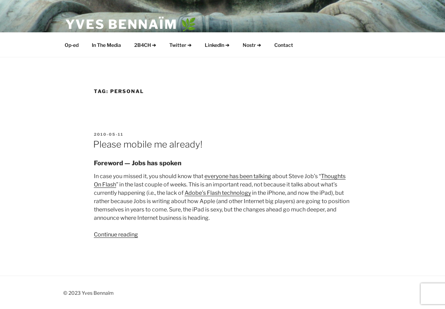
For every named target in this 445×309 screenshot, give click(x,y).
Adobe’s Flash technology (218, 193)
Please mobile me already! (147, 144)
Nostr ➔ (252, 45)
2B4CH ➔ (145, 45)
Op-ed (72, 45)
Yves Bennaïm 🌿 (131, 24)
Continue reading (116, 234)
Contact (283, 45)
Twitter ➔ (180, 45)
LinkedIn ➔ (217, 45)
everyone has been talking (237, 176)
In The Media (106, 45)
